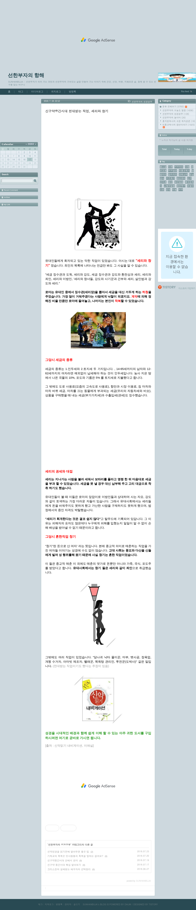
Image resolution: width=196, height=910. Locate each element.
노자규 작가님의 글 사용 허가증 (177, 140)
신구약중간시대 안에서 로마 (62, 860)
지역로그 (49, 904)
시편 (170, 166)
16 (24, 159)
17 (30, 159)
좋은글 (163, 166)
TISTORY (153, 904)
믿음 (191, 174)
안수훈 (163, 182)
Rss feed (185, 91)
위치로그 (56, 91)
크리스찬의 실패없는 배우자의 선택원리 (69, 869)
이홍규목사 (184, 170)
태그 (20, 91)
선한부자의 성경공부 (175, 113)
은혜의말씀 (169, 185)
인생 (189, 178)
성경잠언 (172, 170)
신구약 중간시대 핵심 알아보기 (64, 864)
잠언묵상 (181, 185)
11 (35, 156)
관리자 (68, 904)
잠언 (170, 182)
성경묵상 (170, 178)
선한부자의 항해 (26, 75)
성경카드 (178, 166)
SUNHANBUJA (90, 904)
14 (13, 159)
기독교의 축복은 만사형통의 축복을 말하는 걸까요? (75, 856)
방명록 (72, 91)
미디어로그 (37, 91)
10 (30, 156)
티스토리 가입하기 (187, 288)
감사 (162, 178)
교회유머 (183, 174)
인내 (168, 189)
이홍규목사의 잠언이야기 (178, 125)
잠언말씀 (178, 182)
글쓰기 (76, 904)
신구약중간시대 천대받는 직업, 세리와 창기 (76, 111)
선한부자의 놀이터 (174, 117)
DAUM (128, 904)
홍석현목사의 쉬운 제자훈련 (178, 121)
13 (8, 159)
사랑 (187, 166)
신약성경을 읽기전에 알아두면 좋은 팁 (68, 851)
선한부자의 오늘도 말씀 (177, 110)
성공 (180, 189)
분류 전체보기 (174, 106)
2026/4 (31, 144)
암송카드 (172, 174)
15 (19, 159)
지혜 (174, 189)
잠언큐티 (181, 178)
